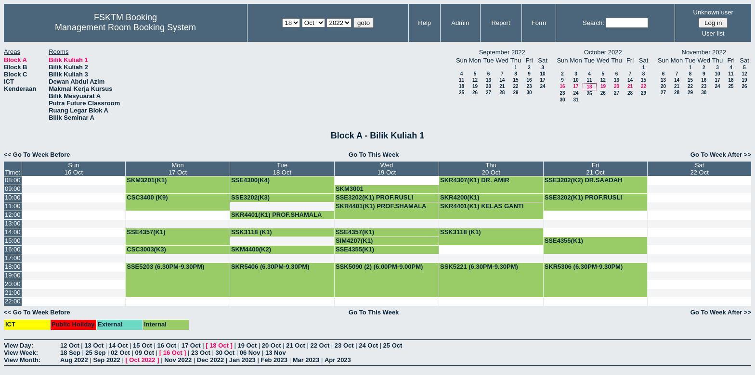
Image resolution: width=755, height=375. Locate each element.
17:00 (13, 258)
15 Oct (142, 345)
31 (575, 99)
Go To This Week (374, 154)
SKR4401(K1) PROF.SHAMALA (381, 206)
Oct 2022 (142, 359)
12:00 (13, 214)
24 (542, 86)
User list (713, 33)
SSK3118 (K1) (251, 232)
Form (539, 22)
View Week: (21, 352)
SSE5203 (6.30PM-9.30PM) (165, 266)
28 (502, 92)
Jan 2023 (242, 359)
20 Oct (271, 345)
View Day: (18, 345)
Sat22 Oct (699, 169)
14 (502, 80)
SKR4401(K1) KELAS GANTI (481, 206)
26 (475, 92)
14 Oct (118, 345)
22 (515, 86)
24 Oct (368, 345)
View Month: (22, 359)
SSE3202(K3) (250, 197)
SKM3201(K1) (147, 180)
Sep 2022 (106, 359)
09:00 (13, 188)
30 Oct (224, 352)
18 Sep (70, 352)
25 (461, 92)
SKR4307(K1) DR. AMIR (474, 180)
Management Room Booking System (125, 27)
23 (529, 86)
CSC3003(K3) (146, 249)
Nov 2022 (178, 359)
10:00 (13, 197)
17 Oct (191, 345)
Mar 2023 (306, 359)
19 (475, 86)
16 (529, 80)
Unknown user (713, 12)
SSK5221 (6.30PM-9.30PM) (479, 266)
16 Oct (166, 345)
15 (515, 80)
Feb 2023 (273, 359)
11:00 (13, 206)
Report (501, 22)
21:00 (13, 292)
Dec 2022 (210, 359)
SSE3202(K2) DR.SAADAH (584, 180)
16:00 (13, 249)
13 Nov (275, 352)
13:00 (13, 223)
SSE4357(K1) (146, 232)
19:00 (13, 275)
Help (424, 22)
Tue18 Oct (282, 169)
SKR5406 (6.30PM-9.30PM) (270, 266)
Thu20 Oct (491, 169)
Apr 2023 (338, 359)
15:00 (13, 240)
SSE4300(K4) (250, 180)
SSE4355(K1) (564, 240)
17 (542, 80)
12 (475, 80)
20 (488, 86)
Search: (593, 22)
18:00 (13, 266)
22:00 (13, 301)
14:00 (13, 232)
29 (515, 92)
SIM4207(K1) (354, 240)
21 (502, 86)
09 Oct (144, 352)
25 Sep (96, 352)
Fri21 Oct (595, 169)
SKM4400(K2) (251, 249)
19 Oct (247, 345)
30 (529, 92)
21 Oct (295, 345)
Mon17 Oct (178, 169)
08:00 (13, 180)
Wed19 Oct (387, 169)
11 (461, 80)
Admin (460, 22)
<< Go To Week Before (37, 154)
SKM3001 (350, 188)
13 (488, 80)
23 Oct (344, 345)
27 (488, 92)
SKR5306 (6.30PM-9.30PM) (584, 266)
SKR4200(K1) (460, 197)
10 (542, 73)
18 (461, 86)
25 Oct (393, 345)
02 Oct (120, 352)
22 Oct (320, 345)
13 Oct (94, 345)
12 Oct (69, 345)
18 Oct (219, 345)
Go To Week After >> (720, 154)
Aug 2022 (74, 359)
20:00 (13, 284)
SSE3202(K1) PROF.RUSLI (374, 197)
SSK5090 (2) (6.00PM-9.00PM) (379, 266)
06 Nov (250, 352)
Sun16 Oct (74, 169)
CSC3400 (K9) (147, 197)
